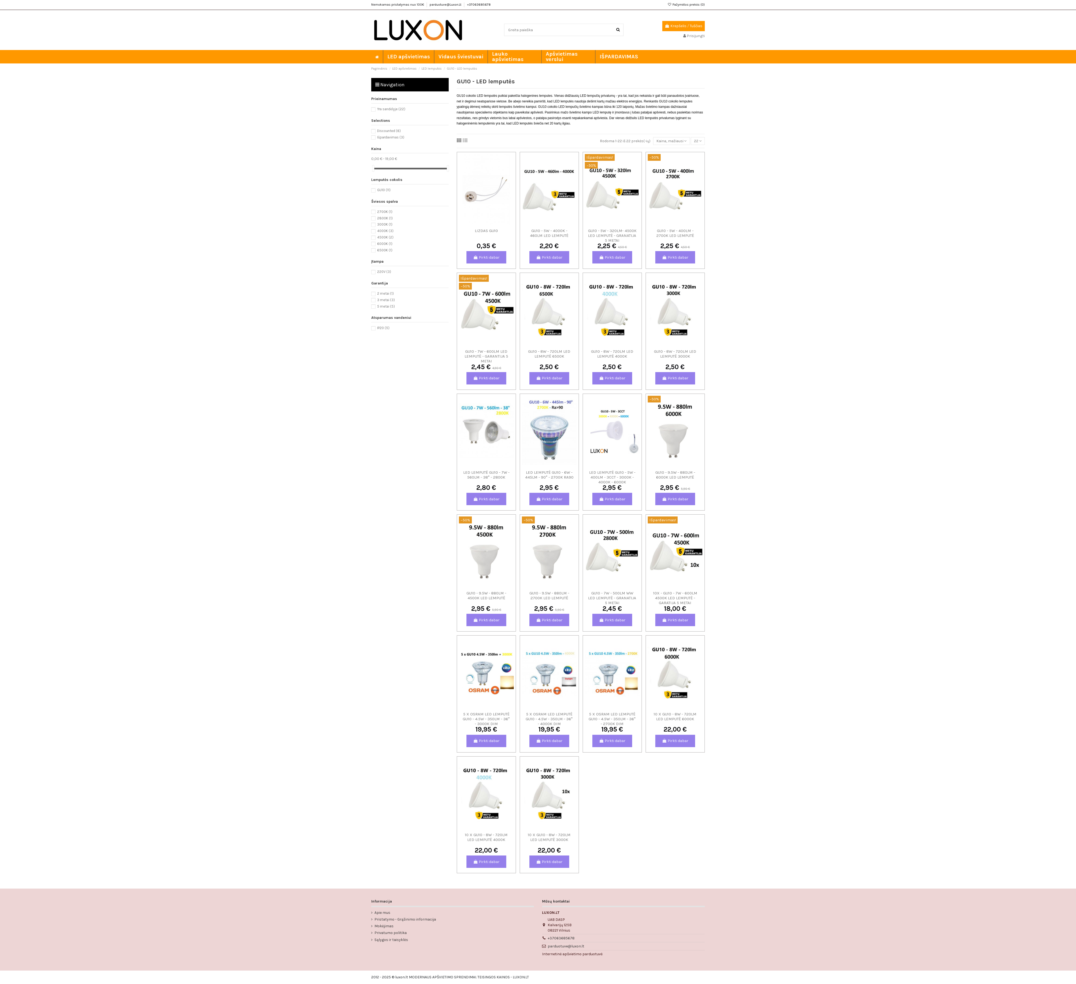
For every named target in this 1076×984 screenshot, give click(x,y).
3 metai (386, 300)
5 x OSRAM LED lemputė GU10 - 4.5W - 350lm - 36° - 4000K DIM (549, 719)
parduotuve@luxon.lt (566, 946)
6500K (384, 250)
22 (698, 141)
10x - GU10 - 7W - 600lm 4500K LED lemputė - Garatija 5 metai (675, 598)
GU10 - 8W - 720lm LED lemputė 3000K (675, 354)
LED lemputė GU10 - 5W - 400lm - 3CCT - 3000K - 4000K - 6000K (612, 477)
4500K (385, 237)
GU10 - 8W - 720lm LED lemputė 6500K (549, 354)
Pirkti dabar (486, 257)
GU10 (384, 190)
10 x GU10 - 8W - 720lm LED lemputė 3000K (549, 837)
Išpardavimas (390, 137)
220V (384, 272)
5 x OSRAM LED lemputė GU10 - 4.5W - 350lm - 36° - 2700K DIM (612, 719)
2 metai (385, 293)
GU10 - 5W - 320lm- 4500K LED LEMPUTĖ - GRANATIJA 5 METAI (612, 235)
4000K (385, 231)
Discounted (389, 131)
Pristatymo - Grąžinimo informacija (405, 919)
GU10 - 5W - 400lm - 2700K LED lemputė (675, 233)
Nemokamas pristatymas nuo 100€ (398, 4)
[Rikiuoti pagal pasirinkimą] (671, 141)
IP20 (383, 328)
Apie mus (382, 912)
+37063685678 (479, 4)
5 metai (386, 306)
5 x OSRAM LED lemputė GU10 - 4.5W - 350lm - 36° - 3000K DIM (486, 719)
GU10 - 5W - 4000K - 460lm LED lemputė (549, 233)
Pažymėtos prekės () (686, 4)
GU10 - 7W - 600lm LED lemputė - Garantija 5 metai (486, 356)
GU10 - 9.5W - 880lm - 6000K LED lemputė (675, 475)
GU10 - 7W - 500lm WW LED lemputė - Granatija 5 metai (612, 598)
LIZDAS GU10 (486, 230)
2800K (385, 218)
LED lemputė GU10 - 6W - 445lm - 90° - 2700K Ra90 (549, 475)
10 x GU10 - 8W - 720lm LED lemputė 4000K (486, 837)
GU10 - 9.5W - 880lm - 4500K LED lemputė (486, 595)
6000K (384, 244)
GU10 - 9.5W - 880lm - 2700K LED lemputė (549, 595)
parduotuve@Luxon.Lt (446, 4)
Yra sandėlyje (391, 109)
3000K (384, 224)
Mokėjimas (384, 926)
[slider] (373, 168)
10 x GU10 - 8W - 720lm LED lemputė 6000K (675, 716)
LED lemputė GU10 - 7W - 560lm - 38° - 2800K (486, 475)
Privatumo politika (390, 932)
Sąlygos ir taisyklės (391, 939)
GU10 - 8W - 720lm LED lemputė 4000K (612, 354)
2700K (384, 212)
